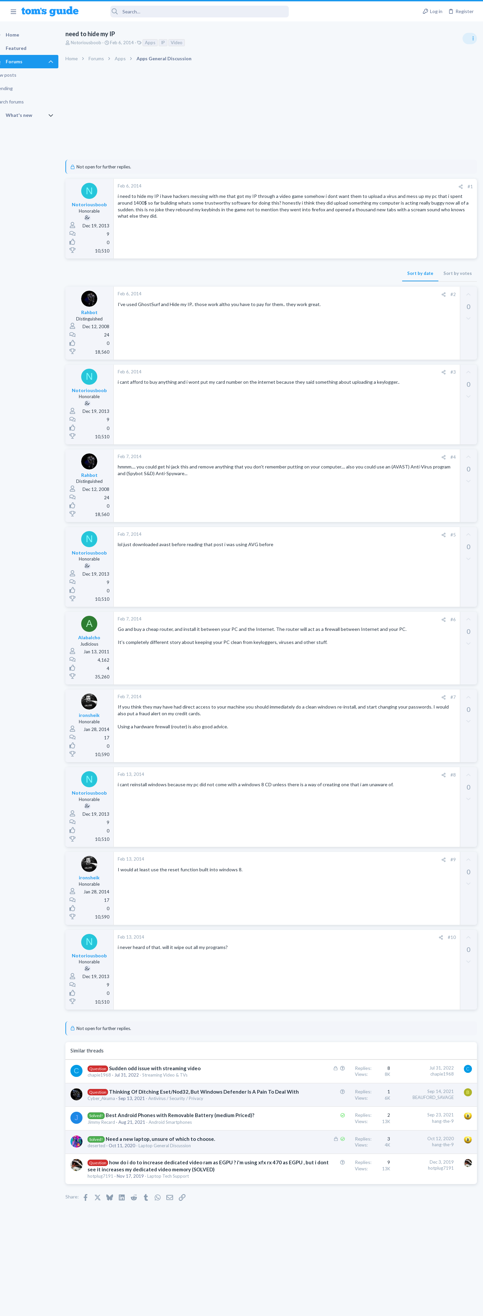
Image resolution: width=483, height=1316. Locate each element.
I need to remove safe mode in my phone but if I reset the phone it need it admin (431, 610)
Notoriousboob (98, 42)
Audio (393, 410)
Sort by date (312, 273)
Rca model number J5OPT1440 (431, 572)
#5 (345, 534)
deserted (108, 1166)
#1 (362, 186)
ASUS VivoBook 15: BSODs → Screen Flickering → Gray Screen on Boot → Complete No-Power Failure (430, 430)
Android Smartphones (182, 1136)
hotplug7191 (112, 1204)
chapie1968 (111, 1075)
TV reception (412, 468)
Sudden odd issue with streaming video (166, 1068)
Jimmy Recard (113, 1136)
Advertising (169, 1306)
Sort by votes (349, 273)
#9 (345, 859)
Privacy (258, 1306)
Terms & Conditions (305, 1306)
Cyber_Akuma (113, 1105)
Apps (162, 42)
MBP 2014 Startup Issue (424, 501)
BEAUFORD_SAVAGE (325, 1097)
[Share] (352, 187)
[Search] (188, 11)
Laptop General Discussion (176, 1166)
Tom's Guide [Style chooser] (428, 1260)
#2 (345, 294)
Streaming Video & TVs (176, 1075)
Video (188, 42)
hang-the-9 (335, 1128)
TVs (391, 487)
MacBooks (398, 519)
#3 (345, 372)
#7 (345, 697)
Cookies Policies (216, 1306)
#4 (345, 457)
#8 (345, 775)
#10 (344, 937)
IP (175, 42)
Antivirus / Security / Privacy (187, 1105)
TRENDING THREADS (398, 364)
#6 (345, 619)
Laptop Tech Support (180, 1204)
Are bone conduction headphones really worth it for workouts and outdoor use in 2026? (430, 384)
